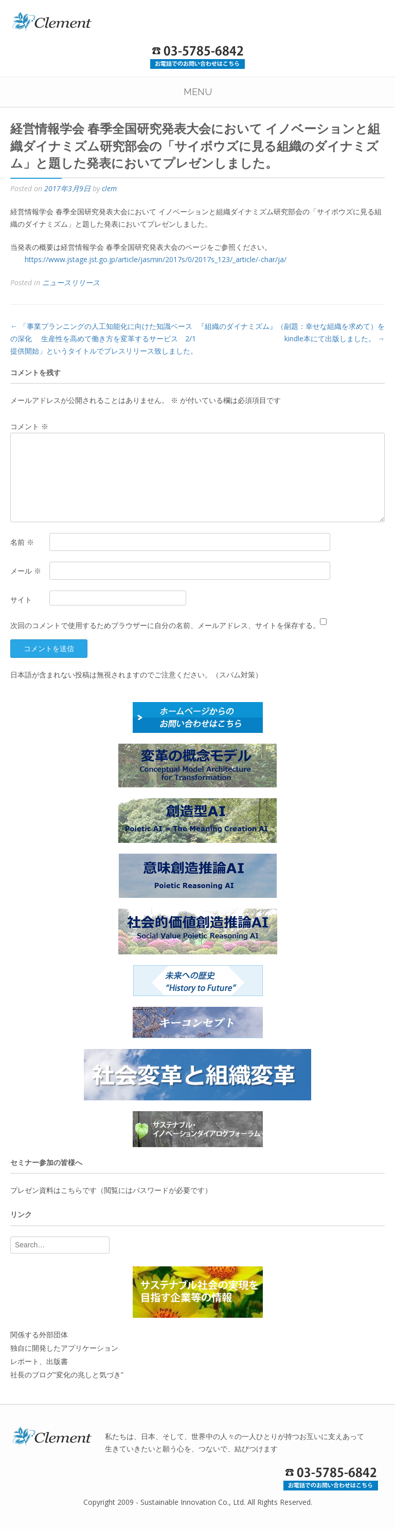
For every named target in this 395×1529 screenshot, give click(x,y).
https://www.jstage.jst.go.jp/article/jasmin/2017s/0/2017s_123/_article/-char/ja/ (155, 259)
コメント (29, 426)
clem (109, 188)
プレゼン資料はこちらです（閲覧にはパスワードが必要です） (111, 1190)
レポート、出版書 (39, 1361)
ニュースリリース (71, 282)
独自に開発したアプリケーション (64, 1348)
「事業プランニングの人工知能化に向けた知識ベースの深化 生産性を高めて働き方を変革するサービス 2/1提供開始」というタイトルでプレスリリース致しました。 (104, 338)
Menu (198, 91)
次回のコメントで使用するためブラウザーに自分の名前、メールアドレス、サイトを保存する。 (165, 625)
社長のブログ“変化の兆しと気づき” (66, 1374)
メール (25, 571)
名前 (22, 542)
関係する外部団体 (39, 1334)
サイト (21, 599)
